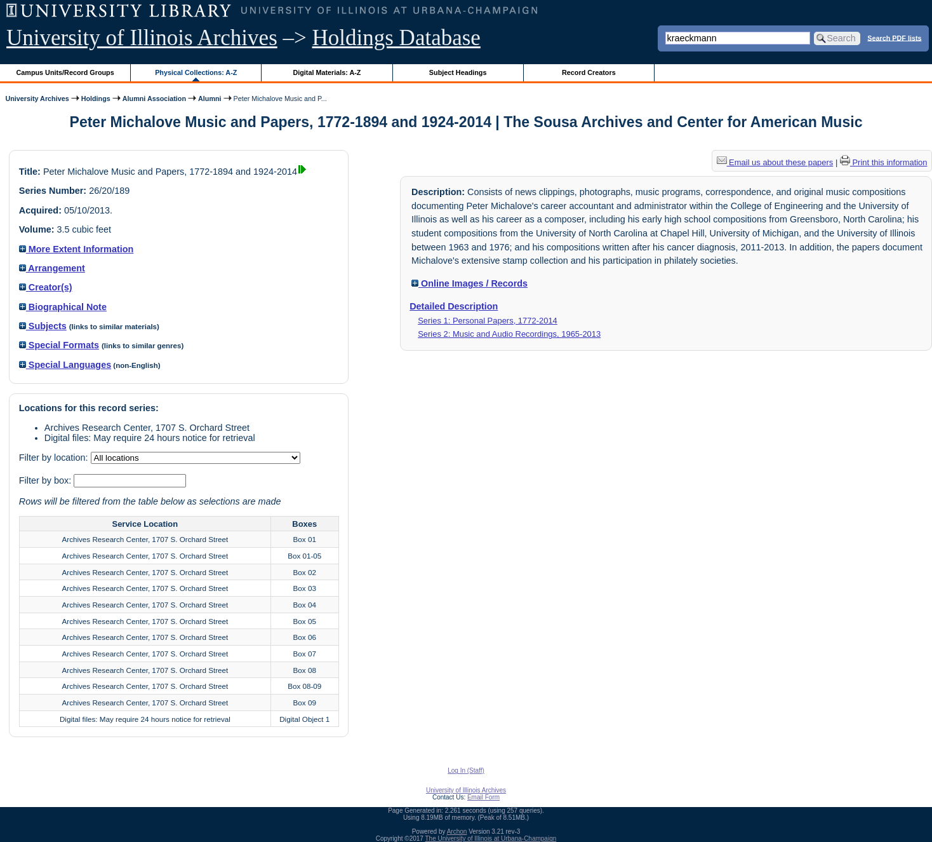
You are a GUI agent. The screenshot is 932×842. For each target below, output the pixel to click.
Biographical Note (63, 307)
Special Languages (65, 365)
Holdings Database (396, 37)
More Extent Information (76, 249)
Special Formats (59, 345)
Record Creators (589, 72)
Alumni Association (154, 98)
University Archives (37, 98)
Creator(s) (45, 287)
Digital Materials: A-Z (327, 72)
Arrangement (52, 268)
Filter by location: (55, 457)
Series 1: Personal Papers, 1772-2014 (487, 320)
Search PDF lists (894, 37)
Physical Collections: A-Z (196, 72)
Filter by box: (46, 480)
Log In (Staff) (466, 770)
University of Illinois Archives (141, 37)
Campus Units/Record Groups (65, 72)
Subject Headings (458, 72)
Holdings (95, 98)
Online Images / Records (469, 283)
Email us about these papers (775, 162)
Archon (457, 831)
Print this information (884, 162)
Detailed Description (453, 306)
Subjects (43, 326)
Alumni (210, 98)
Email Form (483, 797)
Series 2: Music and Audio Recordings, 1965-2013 (509, 334)
